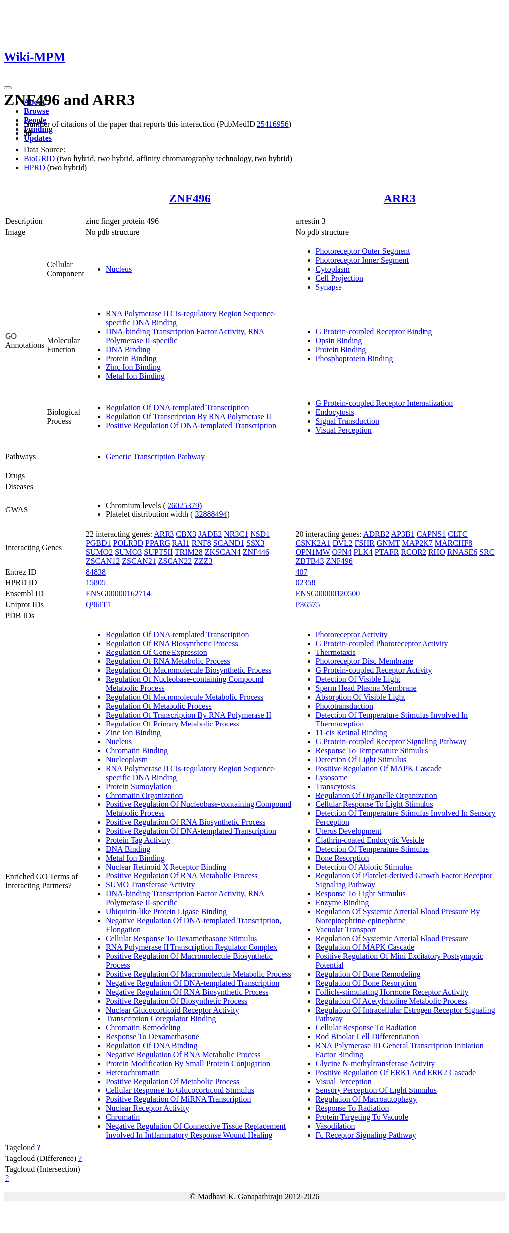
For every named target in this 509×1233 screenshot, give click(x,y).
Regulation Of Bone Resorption (366, 983)
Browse (36, 111)
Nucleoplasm (127, 759)
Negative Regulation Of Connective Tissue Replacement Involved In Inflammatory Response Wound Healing (196, 1130)
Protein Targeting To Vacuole (362, 1117)
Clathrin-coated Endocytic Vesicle (370, 840)
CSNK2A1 (313, 543)
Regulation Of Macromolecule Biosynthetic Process (188, 670)
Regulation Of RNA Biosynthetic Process (172, 643)
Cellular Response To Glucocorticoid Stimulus (180, 1090)
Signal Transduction (347, 421)
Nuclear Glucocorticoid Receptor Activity (172, 1010)
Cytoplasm (333, 269)
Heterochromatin (133, 1072)
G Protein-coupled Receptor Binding (374, 331)
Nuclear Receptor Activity (147, 1108)
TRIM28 (189, 552)
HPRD (34, 167)
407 (302, 572)
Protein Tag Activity (138, 840)
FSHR (365, 543)
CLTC (457, 534)
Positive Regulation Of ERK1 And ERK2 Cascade (396, 1072)
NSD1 (260, 534)
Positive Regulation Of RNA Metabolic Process (181, 875)
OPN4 (342, 552)
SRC (486, 552)
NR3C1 (236, 534)
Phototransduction (344, 706)
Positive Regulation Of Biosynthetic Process (176, 1001)
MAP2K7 (417, 543)
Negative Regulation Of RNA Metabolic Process (183, 1054)
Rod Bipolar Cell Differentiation (367, 1036)
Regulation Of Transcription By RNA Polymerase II (188, 416)
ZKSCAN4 (223, 552)
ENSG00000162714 (118, 593)
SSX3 (255, 543)
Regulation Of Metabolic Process (159, 706)
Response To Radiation (352, 1108)
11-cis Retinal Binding (351, 732)
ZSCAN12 (103, 561)
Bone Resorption (342, 858)
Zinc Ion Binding (133, 367)
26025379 (183, 505)
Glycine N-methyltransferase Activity (375, 1063)
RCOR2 (413, 552)
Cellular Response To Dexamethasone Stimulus (181, 938)
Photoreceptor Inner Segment (362, 260)
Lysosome (332, 777)
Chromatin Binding (137, 750)
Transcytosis (335, 786)
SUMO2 (99, 552)
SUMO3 (128, 552)
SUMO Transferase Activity (150, 884)
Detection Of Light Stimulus (361, 759)
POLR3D (128, 543)
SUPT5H (158, 552)
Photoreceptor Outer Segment (363, 251)
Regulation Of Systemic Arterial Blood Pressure (392, 938)
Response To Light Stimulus (361, 893)
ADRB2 (376, 534)
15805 (96, 583)
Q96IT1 (98, 604)
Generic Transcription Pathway (155, 456)
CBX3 (186, 534)
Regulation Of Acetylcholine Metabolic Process (392, 1001)
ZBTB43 (310, 561)
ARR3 (400, 198)
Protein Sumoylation (138, 786)
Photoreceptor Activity (352, 634)
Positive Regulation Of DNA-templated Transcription (191, 425)
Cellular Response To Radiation (366, 1027)
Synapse (329, 287)
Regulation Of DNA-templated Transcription (177, 407)
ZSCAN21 (139, 561)
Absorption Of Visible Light (361, 697)
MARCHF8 (454, 543)
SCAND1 (228, 543)
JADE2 (210, 534)
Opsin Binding (339, 340)
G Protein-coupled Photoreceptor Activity (382, 643)
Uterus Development (349, 831)
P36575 (308, 604)
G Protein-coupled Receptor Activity (374, 670)
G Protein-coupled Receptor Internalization (384, 403)
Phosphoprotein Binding (354, 358)
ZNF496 (190, 198)
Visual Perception (344, 430)
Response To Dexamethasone (152, 1036)
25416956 (273, 124)
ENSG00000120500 (328, 593)
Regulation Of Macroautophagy (366, 1099)
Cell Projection (339, 278)
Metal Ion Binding (135, 376)
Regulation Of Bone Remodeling (368, 974)
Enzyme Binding (342, 902)
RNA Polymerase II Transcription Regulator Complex (191, 947)
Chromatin (123, 1117)
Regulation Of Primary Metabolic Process (172, 724)
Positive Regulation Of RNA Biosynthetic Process (185, 822)
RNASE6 (462, 552)
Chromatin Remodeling (143, 1027)
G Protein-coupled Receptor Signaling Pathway (391, 741)
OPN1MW (313, 552)
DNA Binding (128, 349)
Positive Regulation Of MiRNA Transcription (178, 1099)
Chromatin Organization (144, 795)
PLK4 (363, 552)
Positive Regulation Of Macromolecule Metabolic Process (198, 974)
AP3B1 (403, 534)
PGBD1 (98, 543)
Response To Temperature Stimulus (372, 750)
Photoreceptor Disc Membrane (364, 661)
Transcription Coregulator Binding (161, 1019)
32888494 (211, 514)
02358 (306, 583)
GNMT (388, 543)
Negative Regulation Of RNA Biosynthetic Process (187, 992)
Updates (38, 138)
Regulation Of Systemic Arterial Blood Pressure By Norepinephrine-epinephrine (398, 916)
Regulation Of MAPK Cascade (365, 947)
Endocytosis (335, 412)
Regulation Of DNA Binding (151, 1045)
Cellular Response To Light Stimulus (374, 804)
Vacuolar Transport (346, 929)
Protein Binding (131, 358)
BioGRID (39, 158)
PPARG (157, 543)
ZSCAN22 (175, 561)
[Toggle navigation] (8, 87)
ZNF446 (256, 552)
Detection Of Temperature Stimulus (372, 849)
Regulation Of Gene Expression (156, 652)
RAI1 (181, 543)
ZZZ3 (203, 561)
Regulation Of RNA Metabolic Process (168, 661)
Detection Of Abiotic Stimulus (364, 867)
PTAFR (387, 552)
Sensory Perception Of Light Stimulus (376, 1090)
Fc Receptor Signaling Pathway (366, 1135)
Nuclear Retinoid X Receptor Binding (166, 867)
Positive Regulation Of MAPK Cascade (379, 768)
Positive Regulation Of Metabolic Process (172, 1081)
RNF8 (201, 543)
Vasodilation (335, 1126)
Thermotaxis (336, 652)
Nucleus (119, 269)
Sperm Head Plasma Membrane (366, 688)
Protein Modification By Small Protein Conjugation (188, 1063)
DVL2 (343, 543)
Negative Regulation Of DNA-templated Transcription (192, 983)
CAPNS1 (431, 534)
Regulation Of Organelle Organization (376, 795)
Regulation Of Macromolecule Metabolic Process (184, 697)
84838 (96, 572)
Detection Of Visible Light (358, 679)
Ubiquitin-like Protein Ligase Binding (166, 911)
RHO (436, 552)
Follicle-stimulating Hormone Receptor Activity (392, 992)
